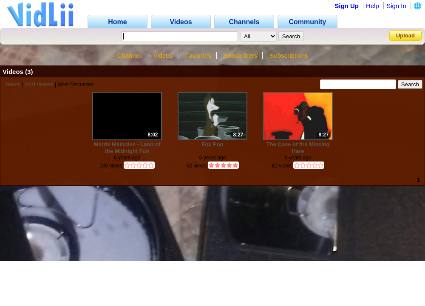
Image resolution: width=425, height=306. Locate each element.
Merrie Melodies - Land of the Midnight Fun (127, 147)
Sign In (396, 5)
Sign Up (346, 5)
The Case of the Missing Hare (298, 147)
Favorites (198, 55)
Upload (405, 35)
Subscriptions (289, 55)
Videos (163, 55)
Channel (129, 55)
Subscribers (240, 55)
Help (372, 5)
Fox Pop (212, 144)
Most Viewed (38, 85)
